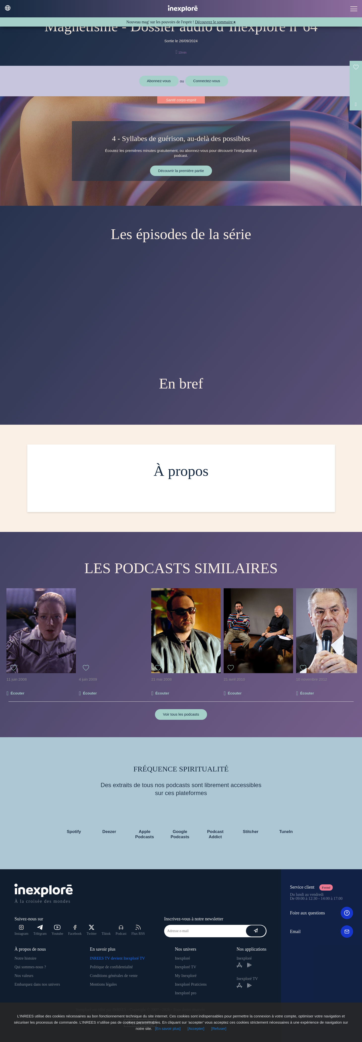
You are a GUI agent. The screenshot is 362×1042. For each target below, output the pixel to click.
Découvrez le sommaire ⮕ (215, 22)
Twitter (91, 930)
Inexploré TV (185, 967)
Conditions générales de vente (113, 975)
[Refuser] (218, 1028)
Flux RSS (138, 930)
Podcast (121, 930)
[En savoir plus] (168, 1028)
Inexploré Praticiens (191, 984)
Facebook (75, 930)
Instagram (21, 930)
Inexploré (182, 958)
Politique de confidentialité (111, 967)
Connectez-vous (206, 81)
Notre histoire (25, 958)
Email (321, 931)
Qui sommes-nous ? (30, 967)
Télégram (40, 930)
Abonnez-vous (159, 81)
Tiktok (106, 934)
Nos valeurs (23, 975)
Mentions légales (103, 984)
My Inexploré (186, 975)
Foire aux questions (321, 913)
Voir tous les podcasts (181, 714)
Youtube (57, 930)
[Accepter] (195, 1028)
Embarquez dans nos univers (37, 984)
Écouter (17, 693)
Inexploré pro (185, 993)
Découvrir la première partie (181, 171)
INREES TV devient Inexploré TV (117, 958)
